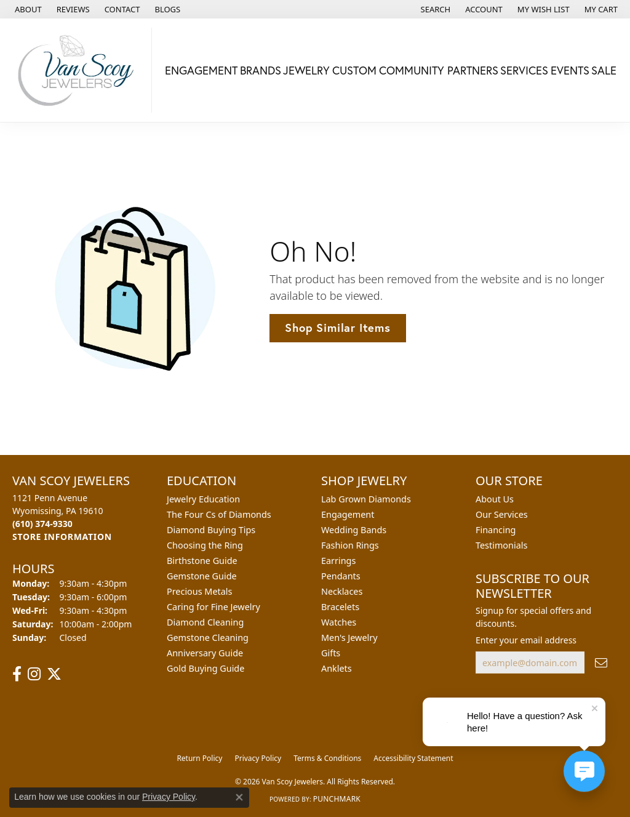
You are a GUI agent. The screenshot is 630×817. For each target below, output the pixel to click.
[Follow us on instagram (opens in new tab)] (34, 674)
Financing (496, 530)
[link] (27, 9)
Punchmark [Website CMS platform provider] (337, 799)
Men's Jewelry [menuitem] (349, 637)
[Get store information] (62, 536)
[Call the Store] (42, 523)
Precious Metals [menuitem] (199, 591)
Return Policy (199, 758)
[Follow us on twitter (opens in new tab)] (54, 674)
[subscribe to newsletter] (601, 662)
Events (570, 70)
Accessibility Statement (413, 758)
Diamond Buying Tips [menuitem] (211, 530)
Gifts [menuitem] (330, 653)
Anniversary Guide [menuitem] (205, 653)
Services (524, 70)
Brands (260, 70)
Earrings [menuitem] (338, 560)
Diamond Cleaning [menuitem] (205, 622)
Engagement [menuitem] (347, 514)
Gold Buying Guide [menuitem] (205, 668)
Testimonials (501, 545)
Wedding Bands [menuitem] (353, 530)
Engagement (201, 70)
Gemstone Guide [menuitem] (202, 576)
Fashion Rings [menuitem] (350, 545)
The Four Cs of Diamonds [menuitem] (219, 514)
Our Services (502, 514)
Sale (603, 70)
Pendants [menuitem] (341, 576)
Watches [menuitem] (338, 622)
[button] (434, 9)
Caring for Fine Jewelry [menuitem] (213, 607)
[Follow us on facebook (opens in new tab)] (17, 674)
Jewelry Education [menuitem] (203, 499)
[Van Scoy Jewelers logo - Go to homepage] (79, 70)
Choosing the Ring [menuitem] (205, 545)
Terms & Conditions (327, 758)
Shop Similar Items (337, 327)
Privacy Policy (257, 758)
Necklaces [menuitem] (341, 591)
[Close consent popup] (239, 797)
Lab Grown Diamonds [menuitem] (366, 499)
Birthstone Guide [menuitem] (202, 560)
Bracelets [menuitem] (340, 607)
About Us (495, 499)
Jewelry (306, 70)
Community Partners (438, 70)
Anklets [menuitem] (336, 668)
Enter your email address (526, 640)
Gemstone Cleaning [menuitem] (208, 637)
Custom (354, 70)
